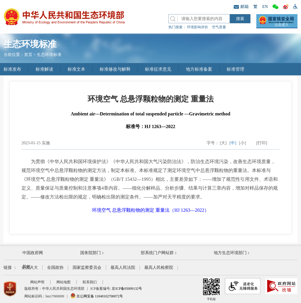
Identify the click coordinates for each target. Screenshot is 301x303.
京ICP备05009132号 (127, 289)
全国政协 (55, 267)
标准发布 (12, 69)
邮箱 (241, 6)
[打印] (261, 143)
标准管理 (235, 69)
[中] (233, 143)
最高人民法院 (123, 267)
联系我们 (90, 282)
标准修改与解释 (115, 69)
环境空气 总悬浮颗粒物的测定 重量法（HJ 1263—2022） (150, 210)
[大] (223, 143)
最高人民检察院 (158, 267)
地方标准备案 (199, 69)
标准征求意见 (158, 69)
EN (265, 6)
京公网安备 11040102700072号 (96, 296)
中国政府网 (32, 253)
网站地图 (63, 282)
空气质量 (219, 27)
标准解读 (44, 69)
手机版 (211, 289)
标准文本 (76, 69)
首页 (28, 54)
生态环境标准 (49, 54)
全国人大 (29, 267)
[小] (242, 143)
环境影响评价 (197, 27)
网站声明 (37, 282)
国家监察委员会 (87, 267)
